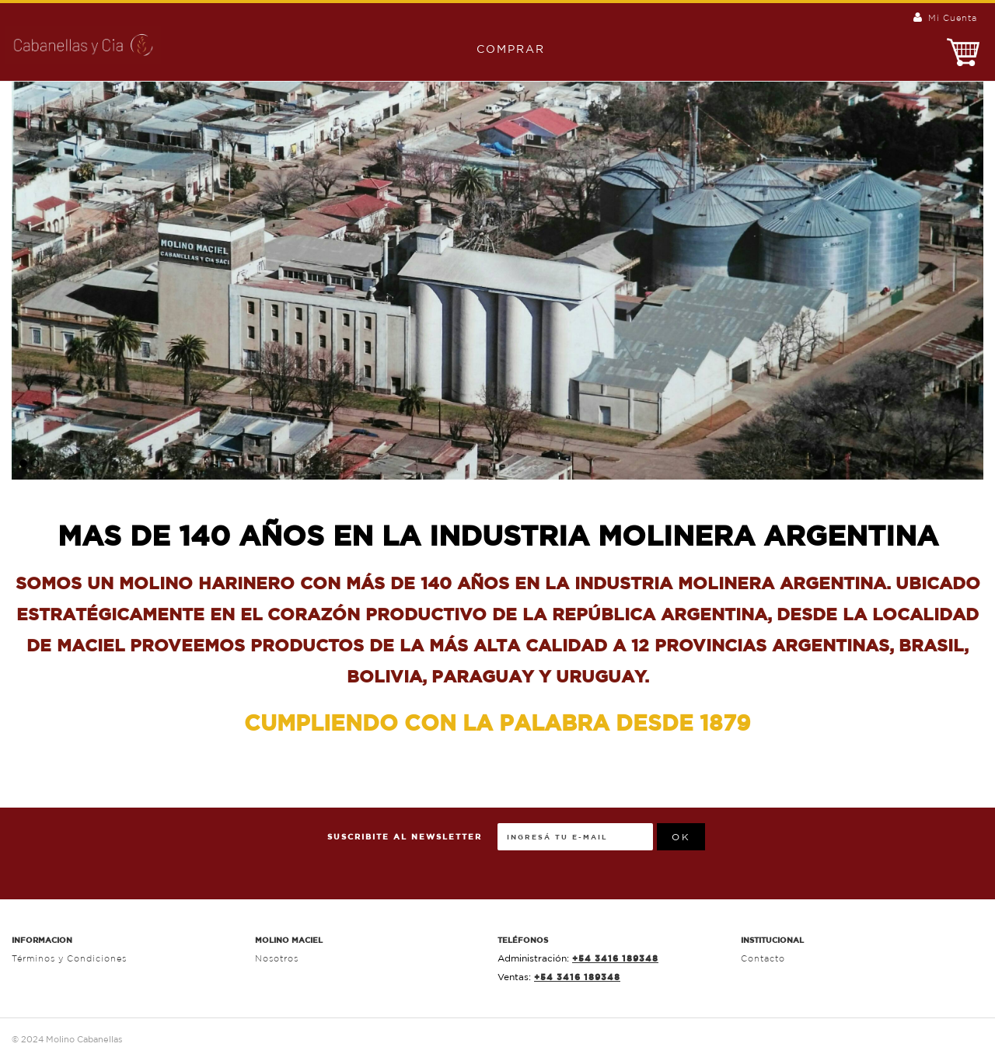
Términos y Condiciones (69, 958)
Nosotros (276, 958)
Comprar (503, 49)
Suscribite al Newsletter (404, 836)
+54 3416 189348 (615, 958)
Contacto (763, 958)
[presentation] (823, 853)
